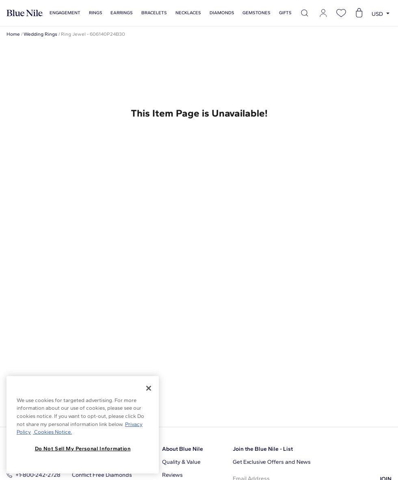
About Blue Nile (182, 448)
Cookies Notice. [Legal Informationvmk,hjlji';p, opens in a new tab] (52, 432)
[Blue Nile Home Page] (24, 13)
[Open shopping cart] (359, 13)
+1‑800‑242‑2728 (33, 474)
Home (13, 34)
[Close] (149, 388)
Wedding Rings (40, 34)
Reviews (172, 474)
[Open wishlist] (341, 13)
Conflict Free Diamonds (102, 474)
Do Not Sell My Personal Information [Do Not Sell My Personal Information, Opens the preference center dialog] (83, 448)
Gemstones (256, 12)
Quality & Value (181, 461)
